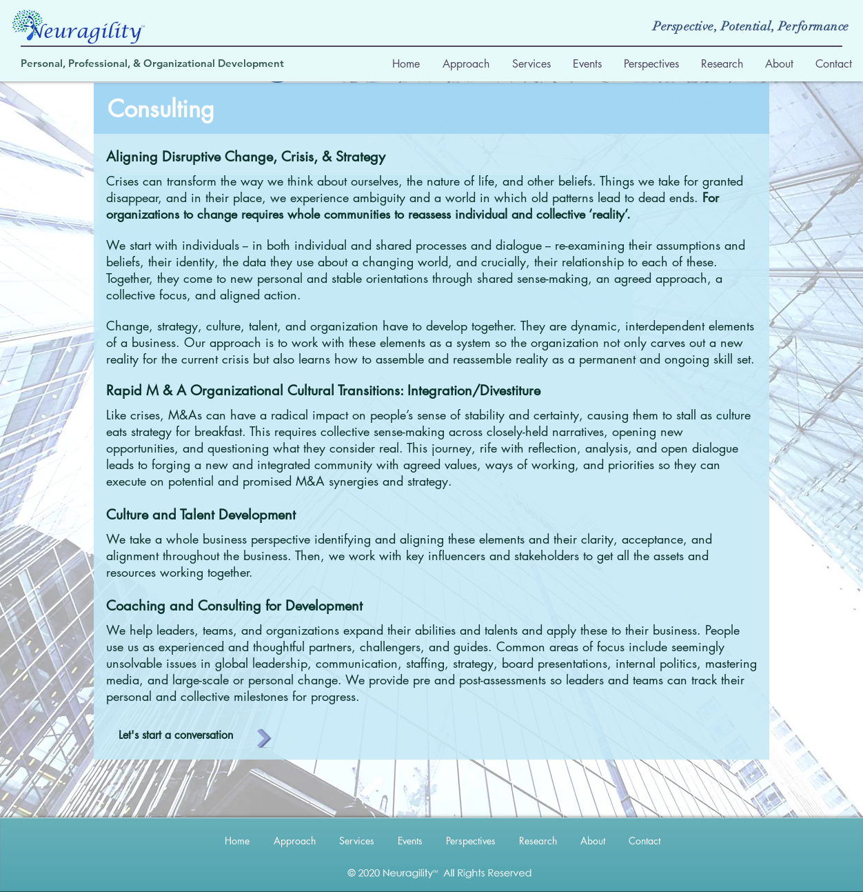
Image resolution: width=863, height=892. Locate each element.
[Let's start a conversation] (175, 735)
